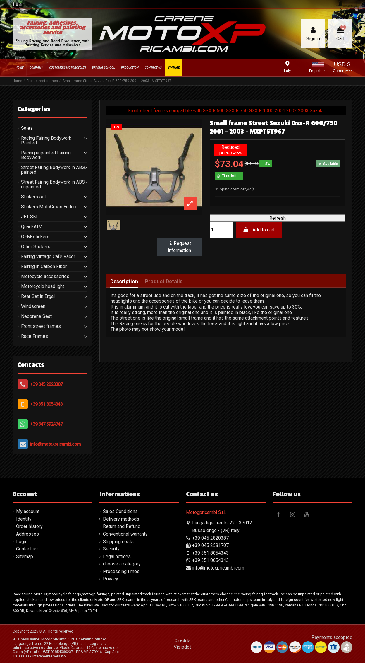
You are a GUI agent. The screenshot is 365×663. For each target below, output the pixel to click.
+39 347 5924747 (46, 424)
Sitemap (24, 556)
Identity (24, 519)
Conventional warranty (125, 534)
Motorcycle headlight (42, 286)
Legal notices (117, 556)
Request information (179, 247)
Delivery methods (121, 519)
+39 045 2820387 (46, 384)
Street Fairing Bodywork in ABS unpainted (53, 184)
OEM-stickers (35, 236)
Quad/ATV (31, 226)
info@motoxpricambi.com (55, 444)
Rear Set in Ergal (38, 296)
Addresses (27, 534)
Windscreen (33, 306)
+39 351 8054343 (46, 404)
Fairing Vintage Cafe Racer (48, 256)
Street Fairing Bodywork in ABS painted (53, 170)
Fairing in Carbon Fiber (44, 266)
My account (27, 511)
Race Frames (34, 336)
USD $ (342, 67)
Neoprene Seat (36, 316)
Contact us (27, 549)
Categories (34, 109)
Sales (27, 128)
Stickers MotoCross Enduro (49, 206)
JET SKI (29, 216)
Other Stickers (35, 246)
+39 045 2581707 (210, 545)
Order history (29, 526)
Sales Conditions (120, 511)
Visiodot (182, 647)
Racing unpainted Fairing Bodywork (46, 155)
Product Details (163, 281)
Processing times (121, 571)
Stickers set (33, 197)
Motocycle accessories (45, 276)
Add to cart (259, 230)
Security (111, 549)
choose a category (122, 564)
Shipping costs (118, 541)
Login (21, 541)
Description (124, 281)
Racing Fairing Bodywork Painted (46, 140)
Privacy (110, 579)
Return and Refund (121, 526)
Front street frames (41, 326)
